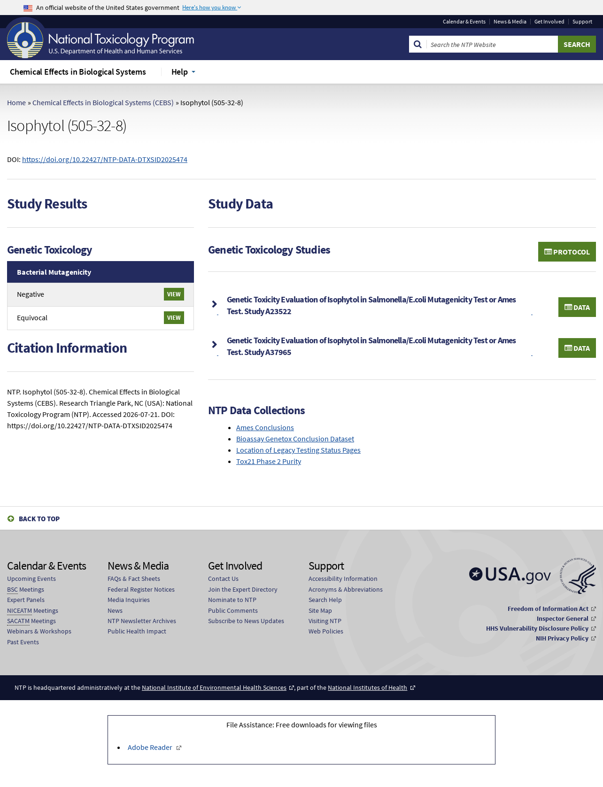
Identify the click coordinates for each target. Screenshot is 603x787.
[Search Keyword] (492, 44)
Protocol (567, 251)
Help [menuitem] (179, 71)
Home (16, 102)
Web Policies (326, 631)
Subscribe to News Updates (246, 621)
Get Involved (549, 21)
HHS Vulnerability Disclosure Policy (537, 628)
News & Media (510, 21)
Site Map (320, 610)
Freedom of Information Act (548, 608)
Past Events (23, 642)
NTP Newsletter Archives (142, 621)
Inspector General (562, 618)
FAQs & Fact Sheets (134, 578)
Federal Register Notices (141, 589)
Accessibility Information (343, 578)
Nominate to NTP (232, 599)
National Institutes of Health (367, 687)
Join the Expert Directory (243, 589)
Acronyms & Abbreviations (346, 589)
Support (582, 21)
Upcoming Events (31, 578)
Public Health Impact (137, 631)
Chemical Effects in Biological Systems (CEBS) (103, 102)
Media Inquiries (129, 599)
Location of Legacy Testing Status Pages (298, 450)
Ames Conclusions (265, 427)
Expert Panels (26, 599)
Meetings (25, 589)
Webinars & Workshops (39, 631)
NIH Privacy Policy (562, 638)
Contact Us (223, 578)
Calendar (464, 21)
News (115, 610)
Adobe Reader (151, 747)
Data (577, 307)
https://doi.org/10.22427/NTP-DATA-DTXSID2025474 (104, 159)
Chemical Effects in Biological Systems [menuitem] (78, 71)
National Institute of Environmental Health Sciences (214, 687)
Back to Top (39, 518)
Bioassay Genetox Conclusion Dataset (295, 438)
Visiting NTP (325, 621)
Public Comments (233, 610)
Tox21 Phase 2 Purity (268, 461)
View (174, 294)
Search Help (325, 599)
